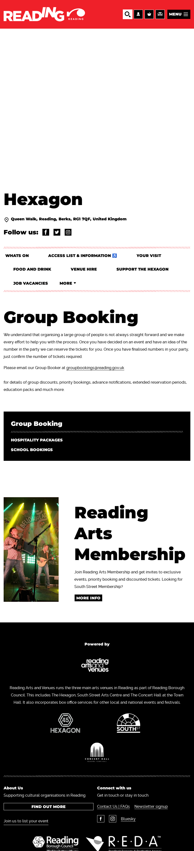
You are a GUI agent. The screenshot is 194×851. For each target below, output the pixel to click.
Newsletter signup (151, 808)
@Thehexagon (57, 232)
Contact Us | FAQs (113, 808)
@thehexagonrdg (68, 232)
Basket (149, 14)
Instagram (112, 820)
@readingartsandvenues (45, 232)
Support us (160, 14)
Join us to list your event (26, 822)
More (67, 284)
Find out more (48, 808)
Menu (175, 14)
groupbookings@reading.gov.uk (95, 369)
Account (138, 14)
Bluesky (128, 820)
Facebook (100, 820)
